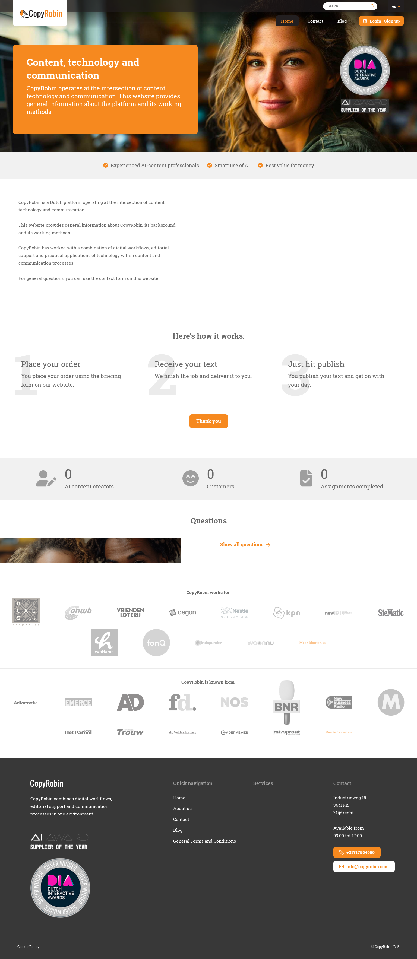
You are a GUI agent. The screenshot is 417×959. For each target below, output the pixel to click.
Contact (315, 21)
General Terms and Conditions (204, 841)
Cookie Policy (28, 946)
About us (182, 808)
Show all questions (245, 544)
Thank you (208, 421)
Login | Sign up (385, 21)
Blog (342, 21)
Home (287, 21)
